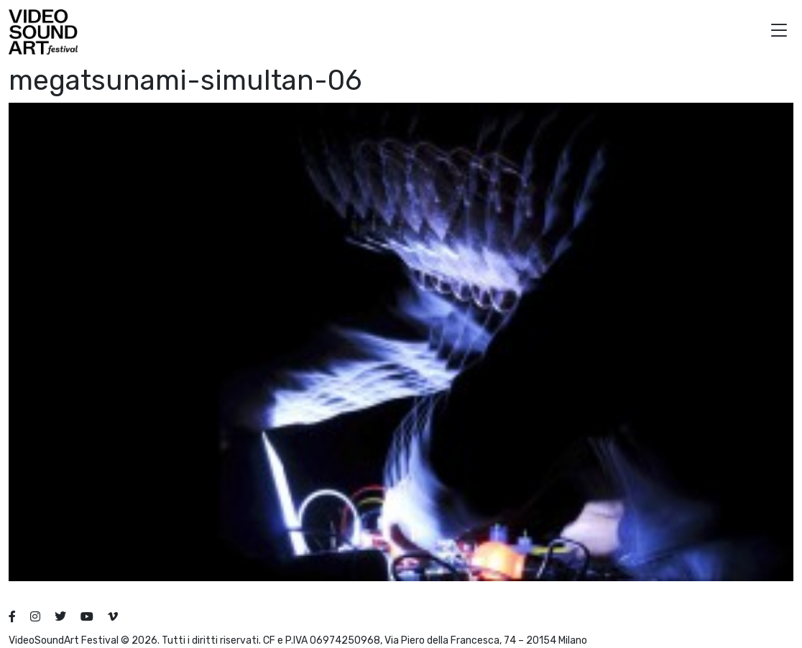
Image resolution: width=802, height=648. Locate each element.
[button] (779, 32)
